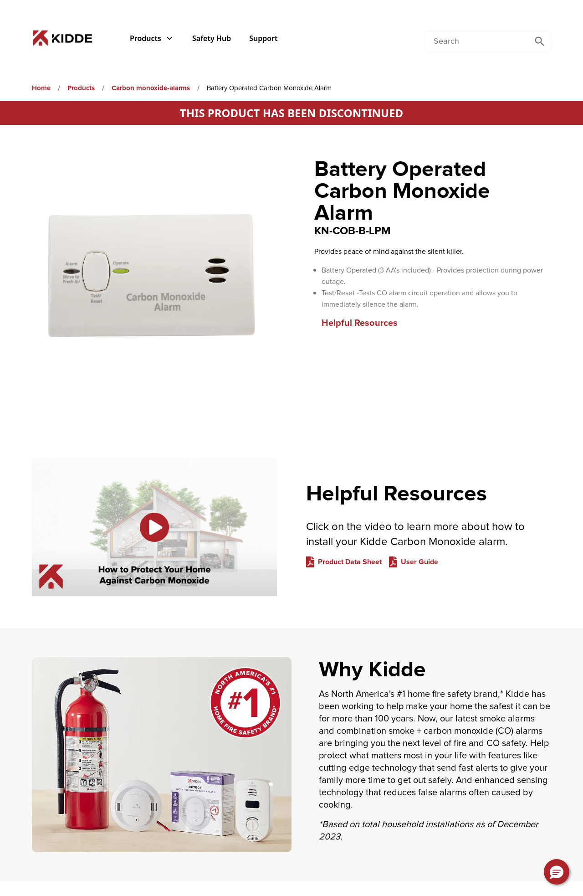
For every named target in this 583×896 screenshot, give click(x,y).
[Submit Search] (539, 41)
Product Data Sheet (350, 562)
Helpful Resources (360, 323)
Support (263, 38)
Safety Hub (211, 38)
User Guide (419, 562)
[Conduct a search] (476, 41)
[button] (556, 872)
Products (152, 38)
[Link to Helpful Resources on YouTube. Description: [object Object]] (154, 527)
